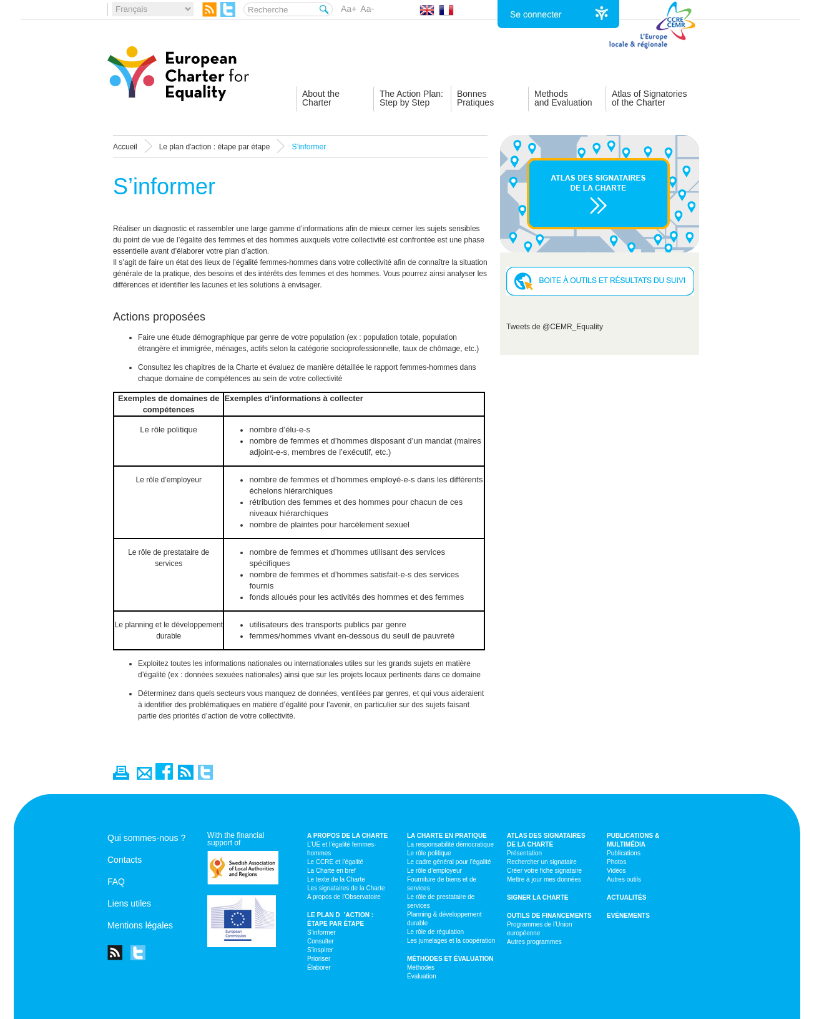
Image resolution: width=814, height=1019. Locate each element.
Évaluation (421, 976)
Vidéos (616, 870)
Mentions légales (140, 925)
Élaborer (319, 967)
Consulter (320, 941)
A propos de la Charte (347, 835)
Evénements (628, 915)
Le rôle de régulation (435, 931)
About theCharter (321, 98)
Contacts (124, 860)
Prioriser (318, 958)
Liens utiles (129, 903)
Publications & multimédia (633, 840)
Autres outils (624, 879)
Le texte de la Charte (336, 879)
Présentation (524, 853)
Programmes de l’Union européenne (539, 929)
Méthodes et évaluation (450, 958)
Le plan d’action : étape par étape (340, 919)
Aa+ (348, 8)
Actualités (626, 897)
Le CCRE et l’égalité (335, 861)
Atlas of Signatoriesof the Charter (649, 98)
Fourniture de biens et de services (441, 884)
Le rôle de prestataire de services (440, 901)
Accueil (125, 146)
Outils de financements (549, 915)
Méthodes (420, 967)
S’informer (321, 932)
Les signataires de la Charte (346, 888)
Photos (616, 861)
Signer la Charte (538, 897)
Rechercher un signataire (542, 861)
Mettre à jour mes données (544, 879)
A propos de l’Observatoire (344, 896)
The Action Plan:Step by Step (411, 98)
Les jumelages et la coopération (451, 940)
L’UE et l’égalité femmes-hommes (341, 849)
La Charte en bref (331, 870)
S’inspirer (320, 950)
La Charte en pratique (447, 835)
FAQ (116, 882)
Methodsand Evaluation (563, 98)
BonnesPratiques (475, 98)
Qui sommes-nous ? (146, 838)
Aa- (367, 8)
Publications (623, 853)
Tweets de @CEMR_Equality (554, 326)
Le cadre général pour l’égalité (449, 861)
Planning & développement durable (444, 919)
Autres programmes (534, 941)
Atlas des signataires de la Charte (546, 840)
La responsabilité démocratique (450, 844)
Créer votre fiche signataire (544, 870)
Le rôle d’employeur (434, 870)
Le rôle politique (429, 853)
